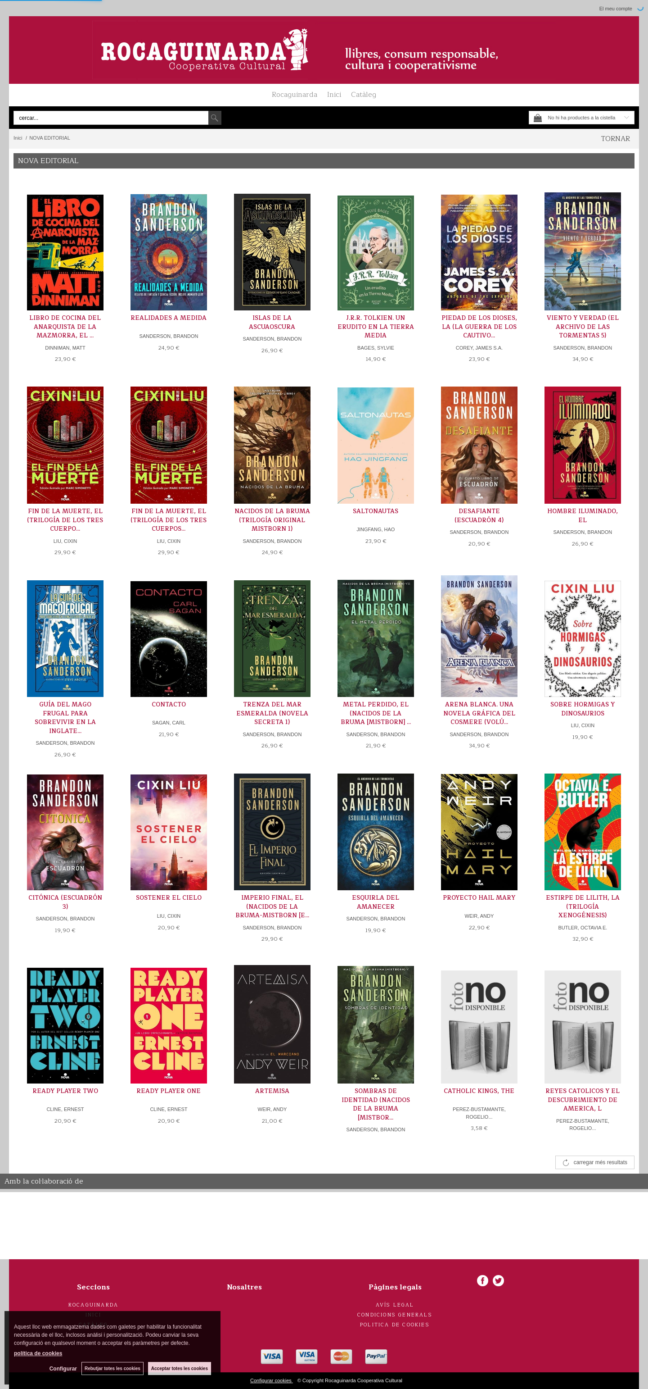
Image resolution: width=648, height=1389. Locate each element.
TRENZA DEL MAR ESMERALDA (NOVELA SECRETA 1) (272, 713)
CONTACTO (169, 705)
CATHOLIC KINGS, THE (479, 1091)
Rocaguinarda (294, 94)
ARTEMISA (272, 1091)
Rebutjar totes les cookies (112, 1368)
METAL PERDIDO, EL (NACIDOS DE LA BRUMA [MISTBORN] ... (376, 713)
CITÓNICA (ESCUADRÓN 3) (65, 902)
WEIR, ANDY (479, 916)
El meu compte (615, 8)
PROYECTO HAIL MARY (479, 898)
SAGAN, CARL (168, 722)
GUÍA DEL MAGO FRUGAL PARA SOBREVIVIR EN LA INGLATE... (65, 718)
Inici (334, 94)
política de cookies (38, 1353)
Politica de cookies (395, 1325)
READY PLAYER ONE (168, 1091)
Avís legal (395, 1305)
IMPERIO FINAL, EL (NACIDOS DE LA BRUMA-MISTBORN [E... (272, 906)
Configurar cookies (271, 1380)
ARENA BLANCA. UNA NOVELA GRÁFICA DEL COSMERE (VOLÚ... (479, 713)
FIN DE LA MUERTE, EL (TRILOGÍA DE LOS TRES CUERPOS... (168, 520)
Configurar (63, 1369)
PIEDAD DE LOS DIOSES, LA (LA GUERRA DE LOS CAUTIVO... (479, 327)
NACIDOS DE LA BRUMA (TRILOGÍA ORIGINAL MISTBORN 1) (272, 520)
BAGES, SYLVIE (375, 348)
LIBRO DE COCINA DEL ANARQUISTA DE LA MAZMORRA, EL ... (65, 327)
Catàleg (363, 94)
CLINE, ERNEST (65, 1109)
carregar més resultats (600, 1162)
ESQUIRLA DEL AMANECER (375, 902)
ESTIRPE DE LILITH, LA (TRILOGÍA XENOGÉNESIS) (583, 906)
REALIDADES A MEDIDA (168, 318)
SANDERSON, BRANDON (169, 336)
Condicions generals (394, 1315)
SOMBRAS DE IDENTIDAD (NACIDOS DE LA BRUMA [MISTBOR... (376, 1104)
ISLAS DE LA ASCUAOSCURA (272, 322)
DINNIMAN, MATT (65, 348)
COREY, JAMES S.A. (479, 348)
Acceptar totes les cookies (179, 1368)
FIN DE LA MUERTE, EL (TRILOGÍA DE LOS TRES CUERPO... (65, 520)
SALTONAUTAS (375, 511)
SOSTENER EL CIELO (169, 898)
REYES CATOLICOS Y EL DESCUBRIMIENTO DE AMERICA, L (582, 1100)
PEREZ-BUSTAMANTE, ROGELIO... (479, 1113)
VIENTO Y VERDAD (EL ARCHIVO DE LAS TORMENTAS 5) (583, 327)
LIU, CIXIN (65, 541)
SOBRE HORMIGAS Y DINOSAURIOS (582, 709)
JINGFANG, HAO (375, 529)
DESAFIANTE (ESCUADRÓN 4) (479, 515)
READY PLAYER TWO (65, 1091)
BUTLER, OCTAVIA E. (582, 927)
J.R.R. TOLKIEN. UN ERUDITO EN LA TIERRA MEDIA (376, 327)
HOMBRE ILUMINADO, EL (582, 515)
